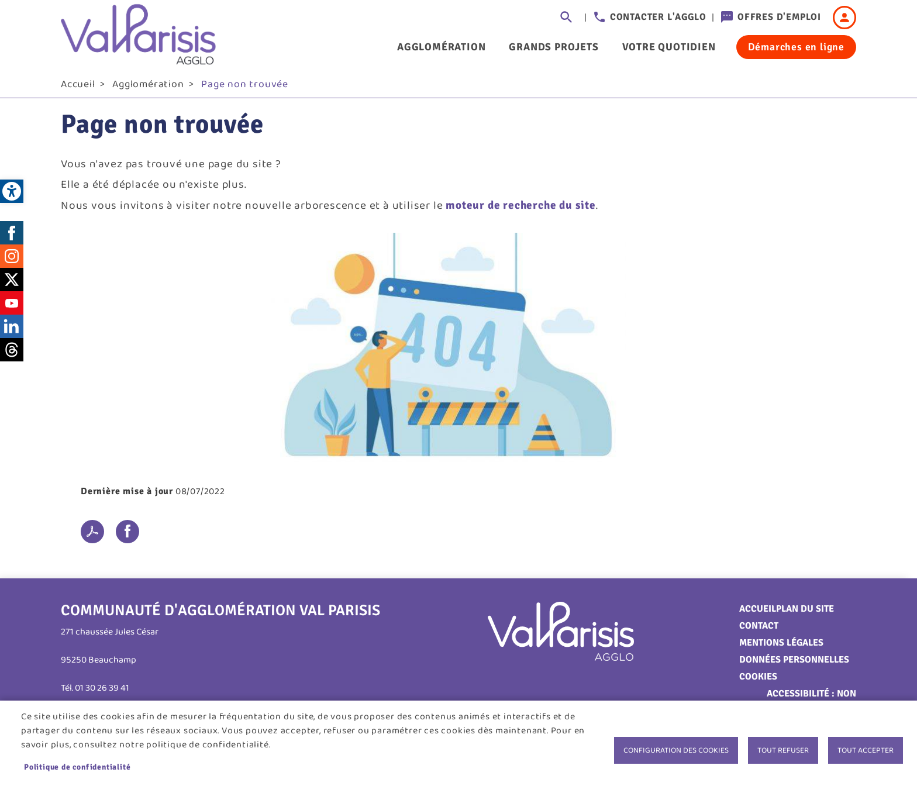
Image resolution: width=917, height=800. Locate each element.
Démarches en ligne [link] (796, 46)
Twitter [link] (11, 283)
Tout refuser (783, 750)
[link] (11, 191)
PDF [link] (92, 535)
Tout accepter (865, 750)
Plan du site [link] (805, 613)
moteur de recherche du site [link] (521, 209)
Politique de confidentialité (77, 767)
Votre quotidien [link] (669, 46)
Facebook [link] (11, 237)
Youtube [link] (11, 307)
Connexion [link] (844, 17)
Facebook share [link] (127, 535)
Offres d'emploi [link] (779, 17)
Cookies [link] (758, 681)
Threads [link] (11, 353)
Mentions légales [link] (781, 647)
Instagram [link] (11, 260)
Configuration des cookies (676, 750)
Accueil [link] (78, 88)
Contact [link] (758, 630)
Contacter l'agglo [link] (658, 17)
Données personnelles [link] (794, 664)
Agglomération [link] (441, 46)
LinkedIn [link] (11, 330)
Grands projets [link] (553, 46)
